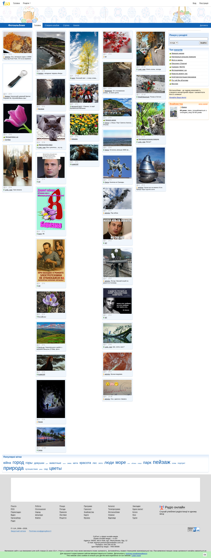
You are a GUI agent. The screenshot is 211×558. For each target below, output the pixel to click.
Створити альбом (52, 25)
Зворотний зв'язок (18, 531)
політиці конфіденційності (136, 553)
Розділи (26, 3)
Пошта (13, 506)
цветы (55, 468)
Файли (38, 518)
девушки (39, 463)
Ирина (183, 107)
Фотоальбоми (114, 512)
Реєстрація (203, 3)
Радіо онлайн (175, 507)
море (120, 462)
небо (128, 463)
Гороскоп (87, 509)
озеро (140, 463)
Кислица (40, 109)
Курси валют (138, 509)
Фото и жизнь (176, 60)
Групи (135, 518)
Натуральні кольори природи (182, 57)
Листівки (63, 515)
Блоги (135, 512)
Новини (111, 515)
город (18, 462)
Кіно (134, 515)
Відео (13, 515)
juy (105, 56)
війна (7, 463)
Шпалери (39, 515)
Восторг (173, 84)
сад (46, 469)
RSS (13, 509)
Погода (62, 509)
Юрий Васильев (142, 97)
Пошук (62, 506)
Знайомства (176, 104)
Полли (40, 422)
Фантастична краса (44, 145)
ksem (39, 234)
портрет (181, 463)
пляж (174, 463)
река (40, 469)
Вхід (194, 3)
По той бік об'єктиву (178, 80)
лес (95, 463)
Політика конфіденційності (40, 531)
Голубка (6, 140)
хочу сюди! (203, 104)
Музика (87, 518)
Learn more (136, 555)
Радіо (13, 521)
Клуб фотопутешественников (182, 77)
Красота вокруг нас (178, 74)
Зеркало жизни (176, 53)
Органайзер (16, 518)
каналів (178, 50)
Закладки (136, 506)
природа (13, 468)
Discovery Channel (178, 63)
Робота (38, 506)
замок (64, 463)
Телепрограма (114, 509)
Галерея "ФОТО (177, 67)
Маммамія (107, 91)
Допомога (204, 25)
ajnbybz (6, 57)
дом (47, 463)
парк (147, 462)
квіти (75, 463)
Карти (86, 515)
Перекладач (16, 512)
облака (133, 463)
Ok (205, 555)
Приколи (63, 512)
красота (85, 463)
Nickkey (40, 73)
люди (109, 462)
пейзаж (161, 462)
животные (55, 463)
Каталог (111, 506)
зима (69, 463)
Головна (16, 3)
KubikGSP (41, 374)
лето (100, 463)
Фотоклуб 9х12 (76, 106)
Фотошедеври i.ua (178, 70)
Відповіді (112, 518)
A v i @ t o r (41, 317)
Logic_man (7, 190)
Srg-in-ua (40, 347)
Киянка (6, 96)
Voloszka (74, 139)
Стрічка (66, 25)
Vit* (39, 182)
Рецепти (62, 518)
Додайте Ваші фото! (177, 97)
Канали (76, 25)
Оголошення (40, 509)
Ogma (39, 450)
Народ (38, 512)
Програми (88, 506)
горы (29, 463)
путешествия (31, 469)
